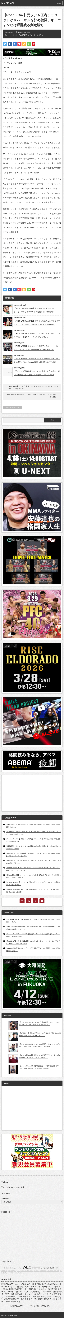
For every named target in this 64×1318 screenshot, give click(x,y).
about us (4, 1271)
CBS (18, 1271)
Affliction (22, 1273)
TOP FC (10, 1273)
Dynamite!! (43, 1271)
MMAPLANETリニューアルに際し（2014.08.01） (31, 1306)
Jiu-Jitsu (36, 1271)
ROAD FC (27, 32)
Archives (5, 1198)
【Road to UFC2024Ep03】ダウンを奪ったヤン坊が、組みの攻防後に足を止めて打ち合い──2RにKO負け (37, 373)
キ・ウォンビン (12, 35)
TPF (3, 1268)
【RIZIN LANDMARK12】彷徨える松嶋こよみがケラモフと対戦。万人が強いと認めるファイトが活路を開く (37, 323)
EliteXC (4, 1273)
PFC (56, 1268)
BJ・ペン (18, 1268)
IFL (15, 1271)
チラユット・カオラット (36, 35)
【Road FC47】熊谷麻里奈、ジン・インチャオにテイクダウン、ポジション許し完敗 (31, 396)
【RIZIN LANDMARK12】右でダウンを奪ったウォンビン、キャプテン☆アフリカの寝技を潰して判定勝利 (36, 310)
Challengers (48, 1267)
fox (61, 1271)
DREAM (16, 1273)
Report (20, 32)
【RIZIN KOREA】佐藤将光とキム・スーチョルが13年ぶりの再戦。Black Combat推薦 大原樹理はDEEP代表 (37, 360)
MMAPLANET (14, 1315)
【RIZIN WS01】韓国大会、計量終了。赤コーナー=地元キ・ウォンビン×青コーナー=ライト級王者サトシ (36, 348)
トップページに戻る (12, 407)
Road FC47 (23, 35)
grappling (11, 1271)
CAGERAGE (36, 1268)
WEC (27, 1267)
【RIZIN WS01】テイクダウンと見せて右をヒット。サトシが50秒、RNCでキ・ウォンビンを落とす (37, 335)
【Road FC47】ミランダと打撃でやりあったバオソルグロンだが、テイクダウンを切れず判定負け (33, 387)
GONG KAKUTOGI (27, 1271)
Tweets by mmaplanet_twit (12, 1187)
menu (59, 3)
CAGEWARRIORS (53, 1271)
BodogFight (10, 1268)
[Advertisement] (23, 792)
